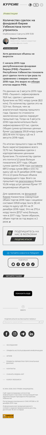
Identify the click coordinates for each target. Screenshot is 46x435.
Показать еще (23, 293)
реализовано (26, 181)
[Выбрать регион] (30, 5)
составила (16, 131)
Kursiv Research (14, 380)
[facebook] (6, 334)
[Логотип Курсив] (11, 4)
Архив (9, 356)
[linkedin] (31, 334)
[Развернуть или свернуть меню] (41, 5)
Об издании (12, 345)
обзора (35, 81)
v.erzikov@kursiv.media (19, 43)
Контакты (11, 369)
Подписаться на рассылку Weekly (20, 319)
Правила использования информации (25, 350)
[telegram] (23, 334)
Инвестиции (10, 13)
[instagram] (15, 334)
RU (36, 5)
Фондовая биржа (10, 48)
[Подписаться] (41, 322)
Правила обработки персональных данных (22, 362)
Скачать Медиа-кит (15, 374)
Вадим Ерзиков (18, 38)
